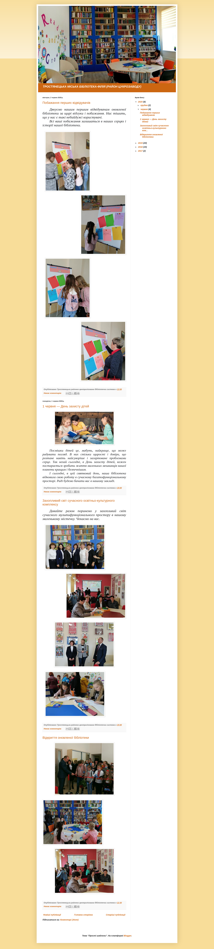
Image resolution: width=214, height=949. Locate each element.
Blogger (127, 936)
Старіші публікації (115, 915)
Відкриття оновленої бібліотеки (66, 737)
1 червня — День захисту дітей (66, 406)
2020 (140, 102)
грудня (144, 105)
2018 (140, 147)
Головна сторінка (83, 915)
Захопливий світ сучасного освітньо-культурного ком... (154, 128)
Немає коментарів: (53, 393)
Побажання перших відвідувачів (66, 103)
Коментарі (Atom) (69, 920)
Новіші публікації (52, 915)
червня (144, 109)
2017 (140, 151)
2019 (140, 143)
